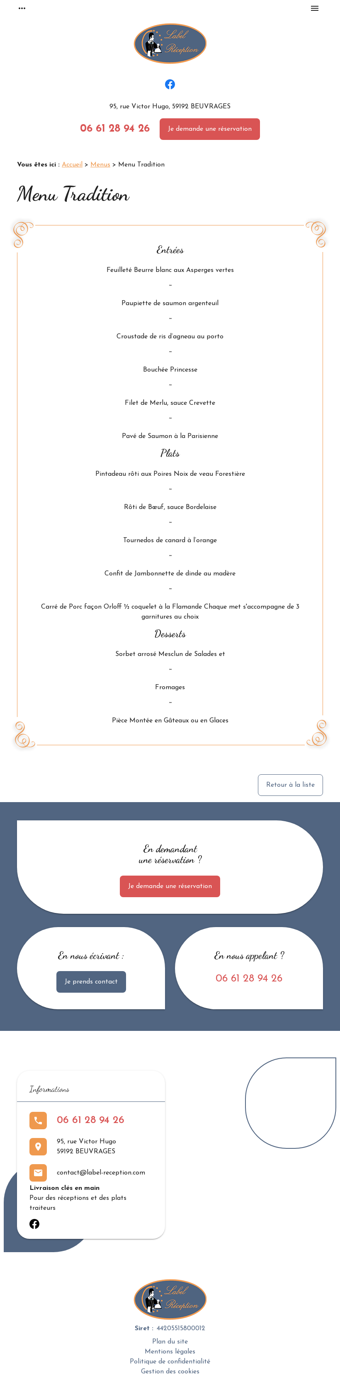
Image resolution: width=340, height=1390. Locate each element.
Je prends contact (91, 982)
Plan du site (170, 1342)
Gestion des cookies (170, 1371)
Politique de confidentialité (170, 1361)
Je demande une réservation (210, 129)
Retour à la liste (290, 785)
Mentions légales (170, 1351)
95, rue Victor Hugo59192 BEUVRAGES (86, 1146)
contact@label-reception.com (101, 1173)
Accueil (72, 165)
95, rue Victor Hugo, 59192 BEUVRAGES (170, 106)
